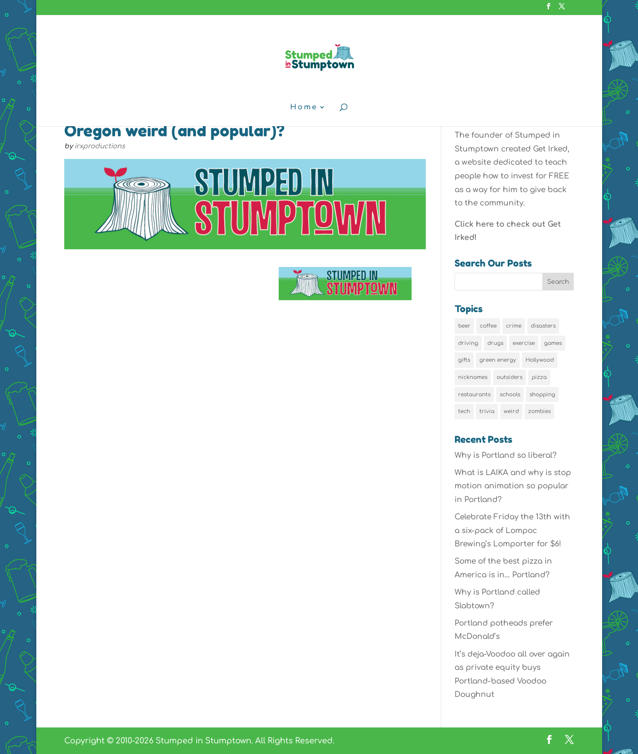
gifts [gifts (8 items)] (464, 360)
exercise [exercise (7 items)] (524, 343)
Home (304, 107)
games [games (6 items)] (553, 343)
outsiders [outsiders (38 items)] (509, 377)
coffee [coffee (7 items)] (488, 326)
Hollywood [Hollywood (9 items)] (539, 360)
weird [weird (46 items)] (511, 411)
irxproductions (99, 146)
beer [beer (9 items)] (464, 326)
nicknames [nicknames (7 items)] (472, 377)
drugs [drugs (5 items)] (495, 343)
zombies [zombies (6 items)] (539, 411)
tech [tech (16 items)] (464, 411)
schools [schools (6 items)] (510, 394)
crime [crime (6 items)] (513, 326)
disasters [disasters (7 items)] (543, 326)
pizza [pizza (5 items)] (539, 377)
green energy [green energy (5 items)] (497, 360)
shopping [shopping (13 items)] (542, 394)
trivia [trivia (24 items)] (486, 411)
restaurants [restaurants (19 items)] (474, 394)
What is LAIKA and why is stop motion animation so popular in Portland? (513, 486)
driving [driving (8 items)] (468, 343)
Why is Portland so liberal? (505, 455)
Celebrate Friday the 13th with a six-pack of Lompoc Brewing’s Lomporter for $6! (512, 530)
